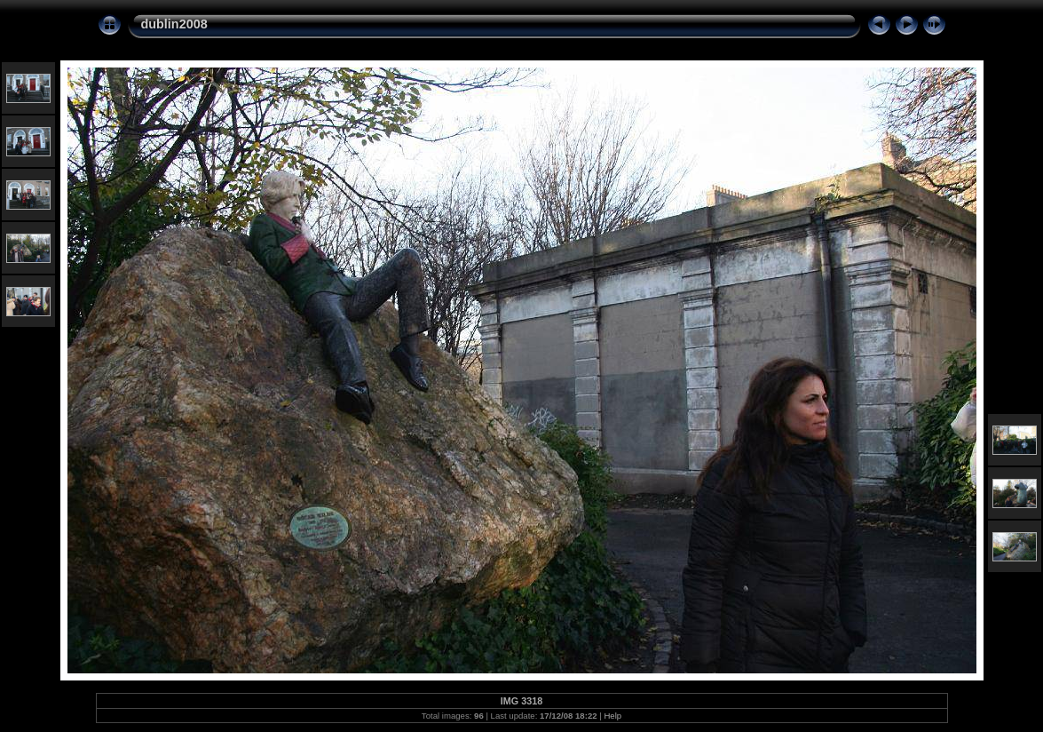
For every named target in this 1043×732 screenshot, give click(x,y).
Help (612, 715)
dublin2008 (174, 24)
